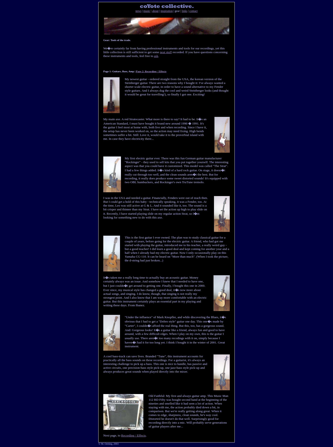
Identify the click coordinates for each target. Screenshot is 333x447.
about (155, 11)
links (184, 11)
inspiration (167, 11)
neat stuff (166, 52)
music (146, 11)
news (138, 11)
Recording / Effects (133, 435)
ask (156, 56)
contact (193, 11)
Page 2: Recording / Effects (151, 71)
